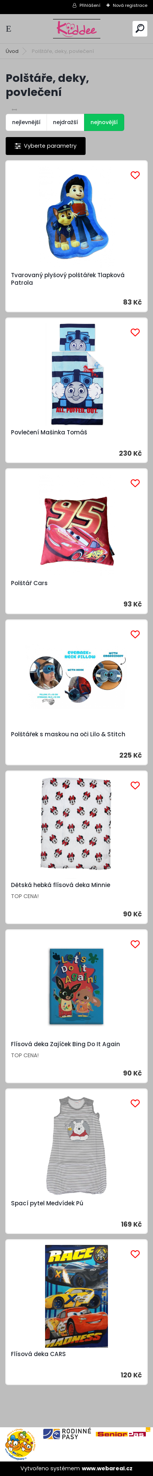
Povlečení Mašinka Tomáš (49, 432)
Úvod (12, 51)
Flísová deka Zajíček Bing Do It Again (65, 1044)
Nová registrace (130, 5)
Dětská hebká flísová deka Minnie (60, 885)
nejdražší (65, 122)
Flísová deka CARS (38, 1354)
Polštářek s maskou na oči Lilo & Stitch (68, 734)
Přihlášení (90, 5)
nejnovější (104, 122)
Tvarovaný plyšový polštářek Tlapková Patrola (68, 279)
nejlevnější (26, 122)
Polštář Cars (29, 583)
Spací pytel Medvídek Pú (47, 1203)
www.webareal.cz (107, 1468)
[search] (140, 28)
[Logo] (76, 28)
